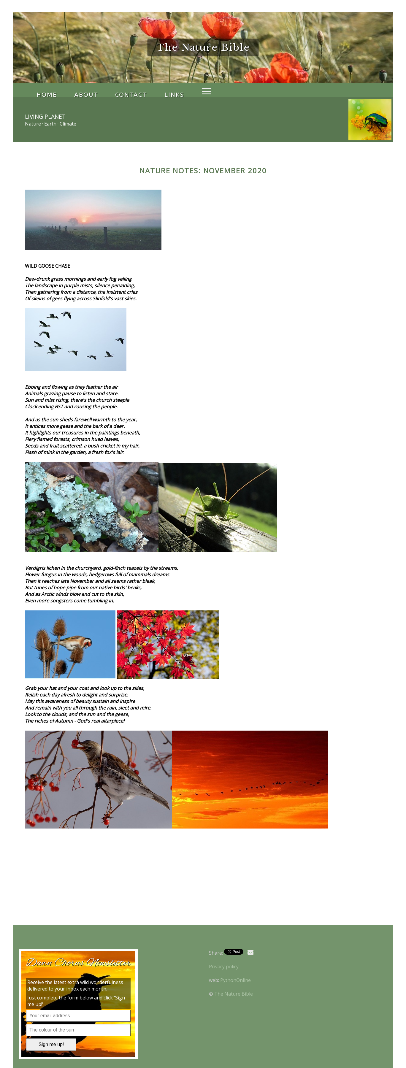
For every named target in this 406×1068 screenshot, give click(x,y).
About (73, 90)
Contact (110, 90)
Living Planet (45, 116)
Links (144, 90)
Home (42, 90)
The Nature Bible (233, 994)
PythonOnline (235, 980)
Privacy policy (224, 966)
